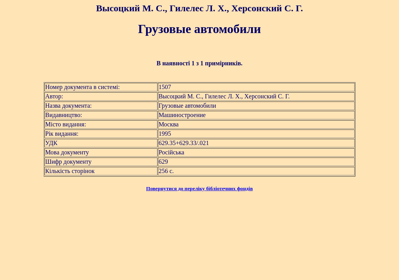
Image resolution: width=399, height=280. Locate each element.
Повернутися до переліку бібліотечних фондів (199, 188)
